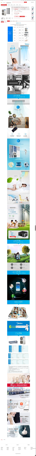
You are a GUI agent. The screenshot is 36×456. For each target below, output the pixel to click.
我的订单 (23, 0)
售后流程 (13, 450)
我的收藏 (28, 0)
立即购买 (17, 16)
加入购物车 (22, 16)
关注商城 (34, 0)
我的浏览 (26, 0)
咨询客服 (31, 449)
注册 (2, 0)
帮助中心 (30, 0)
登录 (1, 0)
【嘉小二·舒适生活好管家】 (17, 11)
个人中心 (21, 0)
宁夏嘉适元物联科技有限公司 (18, 453)
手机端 (32, 0)
